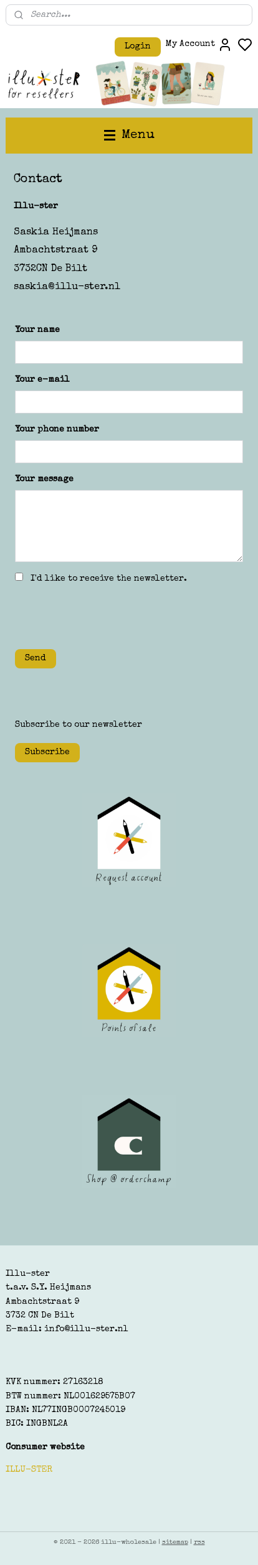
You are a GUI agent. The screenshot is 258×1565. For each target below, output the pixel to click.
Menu (129, 135)
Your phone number (57, 429)
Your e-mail (42, 380)
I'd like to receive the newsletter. (109, 579)
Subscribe (47, 752)
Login (138, 46)
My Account (199, 44)
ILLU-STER (29, 1470)
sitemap (175, 1542)
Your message (44, 479)
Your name (37, 330)
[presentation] (109, 615)
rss (199, 1542)
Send (35, 658)
